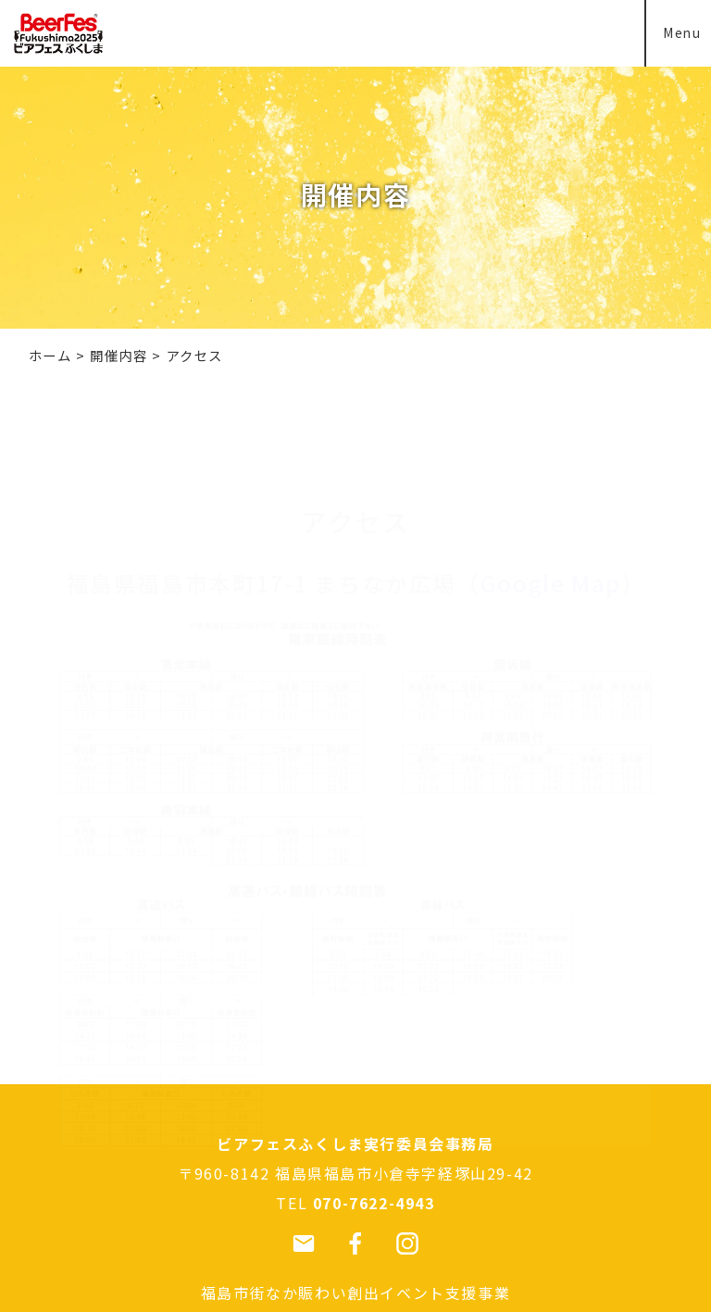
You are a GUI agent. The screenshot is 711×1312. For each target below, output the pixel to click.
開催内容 (118, 355)
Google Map (550, 495)
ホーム (50, 355)
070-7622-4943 (374, 1203)
